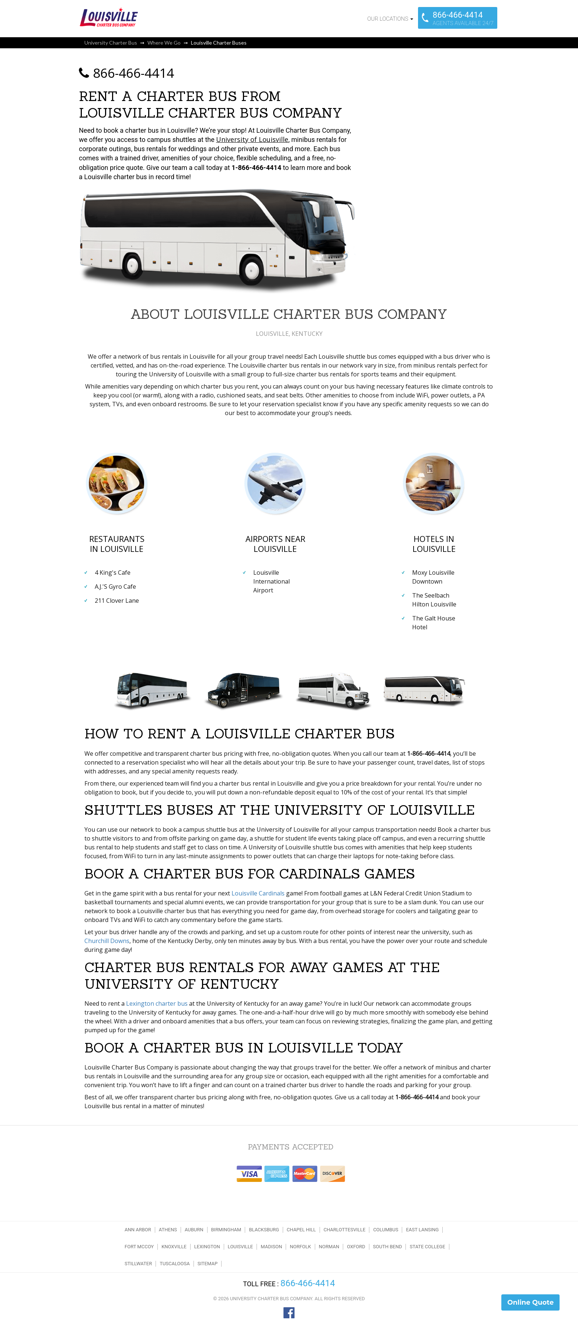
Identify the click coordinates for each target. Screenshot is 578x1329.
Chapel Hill (301, 1229)
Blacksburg (264, 1229)
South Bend (387, 1246)
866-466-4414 (126, 72)
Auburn (194, 1229)
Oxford (356, 1246)
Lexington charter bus (157, 1003)
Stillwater (138, 1263)
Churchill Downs (106, 941)
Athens (168, 1229)
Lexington (207, 1246)
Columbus (385, 1229)
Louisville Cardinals (258, 893)
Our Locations (390, 18)
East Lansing (422, 1229)
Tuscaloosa (175, 1263)
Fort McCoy (139, 1246)
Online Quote (530, 1302)
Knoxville (174, 1246)
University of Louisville (252, 139)
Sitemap (207, 1263)
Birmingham (226, 1229)
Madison (271, 1246)
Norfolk (300, 1246)
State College (427, 1246)
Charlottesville (345, 1229)
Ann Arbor (138, 1229)
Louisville (240, 1246)
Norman (329, 1246)
